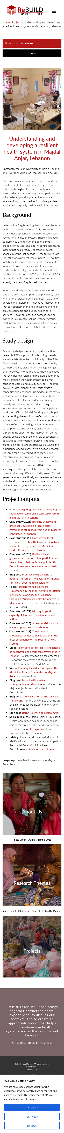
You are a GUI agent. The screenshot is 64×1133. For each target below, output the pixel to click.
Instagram (36, 729)
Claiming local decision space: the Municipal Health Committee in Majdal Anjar (33, 672)
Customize (32, 1116)
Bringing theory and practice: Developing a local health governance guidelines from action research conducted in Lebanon (35, 528)
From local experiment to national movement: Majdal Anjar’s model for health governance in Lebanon (34, 578)
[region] (32, 1104)
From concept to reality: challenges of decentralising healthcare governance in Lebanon (34, 652)
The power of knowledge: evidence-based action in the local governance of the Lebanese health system (33, 637)
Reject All (32, 1125)
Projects (17, 22)
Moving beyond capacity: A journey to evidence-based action (32, 615)
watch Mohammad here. (40, 749)
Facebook (15, 733)
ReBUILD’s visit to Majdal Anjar (40, 713)
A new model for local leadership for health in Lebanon (33, 625)
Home (6, 22)
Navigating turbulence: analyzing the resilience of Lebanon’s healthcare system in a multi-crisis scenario (35, 513)
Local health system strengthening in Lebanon (27, 682)
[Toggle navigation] (54, 10)
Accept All (32, 1107)
